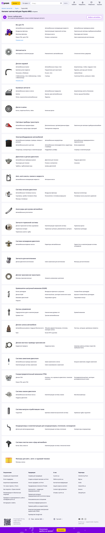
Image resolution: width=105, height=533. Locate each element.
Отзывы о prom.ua (58, 492)
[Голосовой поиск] (61, 3)
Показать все (19, 40)
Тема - (35, 519)
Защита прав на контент (60, 486)
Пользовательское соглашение (37, 499)
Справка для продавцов (35, 476)
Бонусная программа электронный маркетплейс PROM (38, 510)
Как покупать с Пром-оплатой (11, 489)
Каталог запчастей (7, 8)
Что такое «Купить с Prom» (10, 486)
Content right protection (60, 489)
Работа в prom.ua (58, 479)
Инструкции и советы (9, 503)
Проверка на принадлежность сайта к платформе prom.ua (14, 498)
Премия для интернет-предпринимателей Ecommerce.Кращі (39, 495)
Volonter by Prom (83, 476)
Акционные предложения (10, 482)
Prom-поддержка (8, 479)
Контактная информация (60, 482)
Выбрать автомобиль (94, 17)
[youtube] (79, 519)
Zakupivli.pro (81, 492)
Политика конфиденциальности (37, 503)
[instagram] (85, 519)
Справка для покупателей (10, 476)
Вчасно (80, 489)
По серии (26, 3)
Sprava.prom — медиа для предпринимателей (35, 490)
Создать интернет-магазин (35, 479)
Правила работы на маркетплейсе (38, 506)
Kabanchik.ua (82, 486)
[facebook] (82, 519)
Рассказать (61, 530)
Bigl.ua (80, 479)
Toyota (17, 8)
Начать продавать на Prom (36, 482)
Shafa (79, 482)
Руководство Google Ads (35, 514)
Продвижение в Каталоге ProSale (37, 486)
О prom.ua (56, 476)
